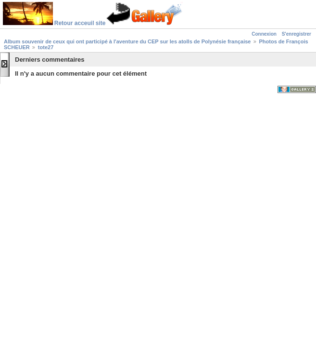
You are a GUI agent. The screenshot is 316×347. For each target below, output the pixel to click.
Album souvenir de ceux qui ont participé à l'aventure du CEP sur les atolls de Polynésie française (127, 41)
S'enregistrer (296, 34)
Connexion (264, 34)
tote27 (45, 47)
